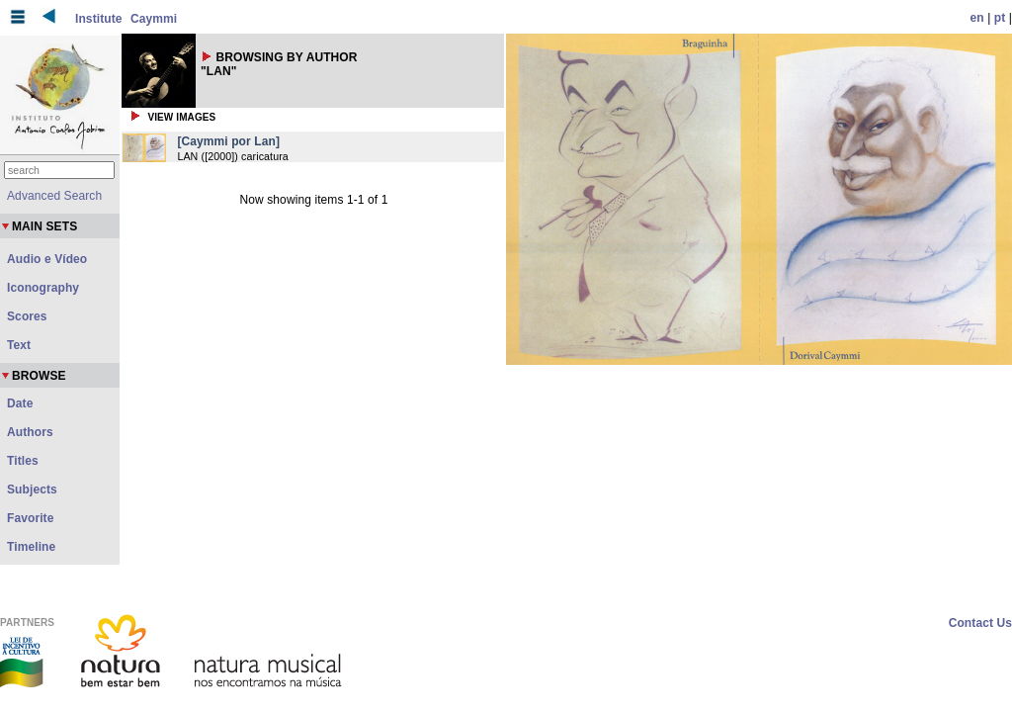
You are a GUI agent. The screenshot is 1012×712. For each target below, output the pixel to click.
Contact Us (980, 623)
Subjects (32, 489)
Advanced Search (54, 196)
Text (19, 345)
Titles (23, 461)
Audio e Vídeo (47, 259)
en (977, 18)
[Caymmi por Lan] (228, 141)
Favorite (30, 518)
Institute (99, 19)
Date (20, 403)
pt (1000, 18)
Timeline (31, 547)
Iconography (43, 288)
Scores (27, 316)
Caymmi (153, 19)
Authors (30, 432)
